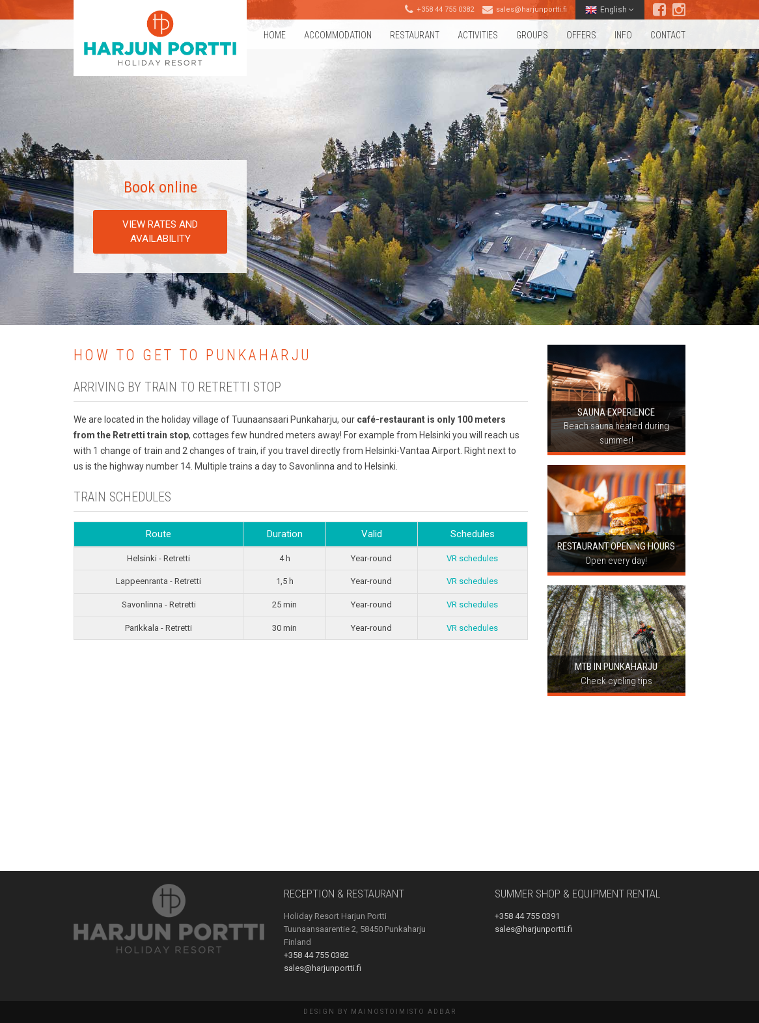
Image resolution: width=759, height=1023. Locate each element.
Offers (581, 35)
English (609, 10)
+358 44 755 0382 (445, 9)
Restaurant (414, 35)
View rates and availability (160, 231)
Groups (532, 35)
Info (623, 35)
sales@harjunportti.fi (531, 9)
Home (275, 35)
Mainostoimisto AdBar (403, 1011)
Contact (667, 35)
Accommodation (338, 35)
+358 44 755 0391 (527, 916)
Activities (478, 35)
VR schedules (472, 558)
